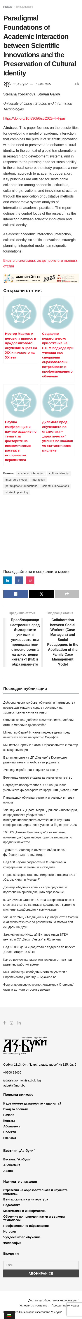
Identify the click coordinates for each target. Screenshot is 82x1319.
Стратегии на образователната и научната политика (35, 1191)
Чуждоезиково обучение (21, 1237)
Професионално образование (26, 1226)
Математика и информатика (24, 1211)
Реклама (9, 1137)
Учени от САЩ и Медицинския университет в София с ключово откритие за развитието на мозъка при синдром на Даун (40, 922)
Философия (12, 1243)
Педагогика (11, 1205)
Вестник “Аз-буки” (17, 1159)
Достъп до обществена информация (52, 1300)
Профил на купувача (65, 1305)
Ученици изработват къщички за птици (30, 770)
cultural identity (59, 473)
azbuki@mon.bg (14, 1085)
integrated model (16, 479)
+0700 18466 (12, 1072)
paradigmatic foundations (21, 486)
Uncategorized (24, 6)
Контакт (9, 1120)
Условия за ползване (33, 1305)
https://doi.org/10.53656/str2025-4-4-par (34, 118)
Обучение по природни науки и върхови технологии (34, 1218)
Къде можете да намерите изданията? (32, 1103)
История (9, 1231)
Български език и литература (25, 1199)
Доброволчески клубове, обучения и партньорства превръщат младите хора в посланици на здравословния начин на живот (39, 707)
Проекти (9, 1132)
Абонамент (11, 1126)
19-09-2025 (43, 84)
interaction (38, 479)
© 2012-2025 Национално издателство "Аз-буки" (32, 1312)
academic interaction (31, 473)
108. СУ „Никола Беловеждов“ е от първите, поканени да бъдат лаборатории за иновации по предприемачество (37, 837)
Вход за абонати (15, 1109)
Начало (7, 6)
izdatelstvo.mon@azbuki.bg (22, 1080)
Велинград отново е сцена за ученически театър (37, 777)
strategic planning (16, 492)
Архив (8, 1171)
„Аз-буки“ (22, 84)
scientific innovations (55, 486)
